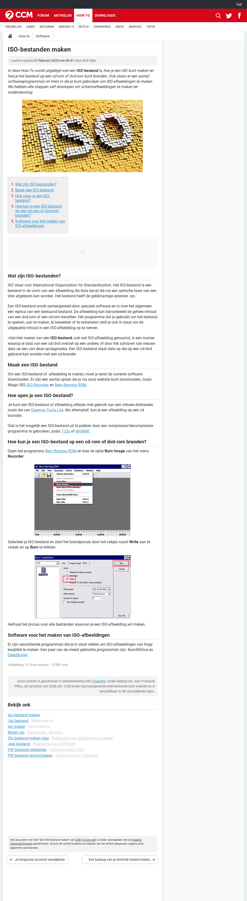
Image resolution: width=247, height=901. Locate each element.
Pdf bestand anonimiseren (30, 755)
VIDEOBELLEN (13, 26)
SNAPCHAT (135, 26)
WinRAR (82, 431)
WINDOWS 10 (66, 26)
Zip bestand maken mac (28, 738)
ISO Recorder (38, 385)
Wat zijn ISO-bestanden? (36, 184)
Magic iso (16, 732)
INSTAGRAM (47, 26)
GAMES (30, 26)
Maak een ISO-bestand (34, 190)
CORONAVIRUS (102, 26)
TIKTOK (150, 26)
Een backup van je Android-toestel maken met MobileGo (119, 860)
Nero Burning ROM (70, 385)
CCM (78, 839)
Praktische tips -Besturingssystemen (82, 738)
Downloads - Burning (45, 732)
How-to (83, 15)
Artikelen (63, 15)
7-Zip (65, 431)
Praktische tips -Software (54, 744)
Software (43, 36)
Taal (239, 4)
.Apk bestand (19, 744)
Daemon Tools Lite (47, 410)
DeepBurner (17, 655)
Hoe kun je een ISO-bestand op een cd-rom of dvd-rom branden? (38, 211)
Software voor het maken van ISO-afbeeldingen (40, 223)
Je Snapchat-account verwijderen (40, 859)
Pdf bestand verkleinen (27, 749)
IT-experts (98, 681)
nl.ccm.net (88, 839)
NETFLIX (84, 26)
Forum (43, 15)
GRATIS (119, 26)
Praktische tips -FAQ (66, 749)
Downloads (105, 15)
